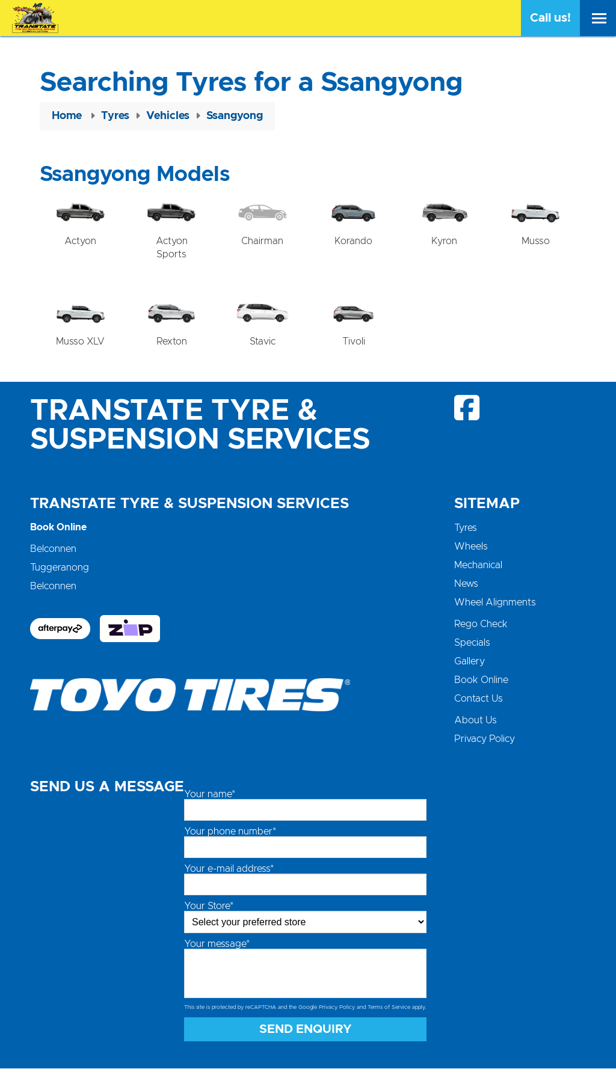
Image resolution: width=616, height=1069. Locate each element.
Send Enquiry (305, 1030)
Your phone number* (230, 832)
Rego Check (481, 624)
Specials (472, 643)
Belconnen (53, 549)
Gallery (469, 662)
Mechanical (478, 566)
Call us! (550, 18)
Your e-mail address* (229, 869)
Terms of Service (389, 1008)
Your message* (217, 944)
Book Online (481, 680)
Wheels (471, 547)
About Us (475, 721)
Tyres (465, 528)
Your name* (209, 795)
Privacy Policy (484, 739)
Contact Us (478, 699)
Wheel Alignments (495, 603)
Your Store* (208, 906)
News (466, 584)
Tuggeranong (59, 568)
